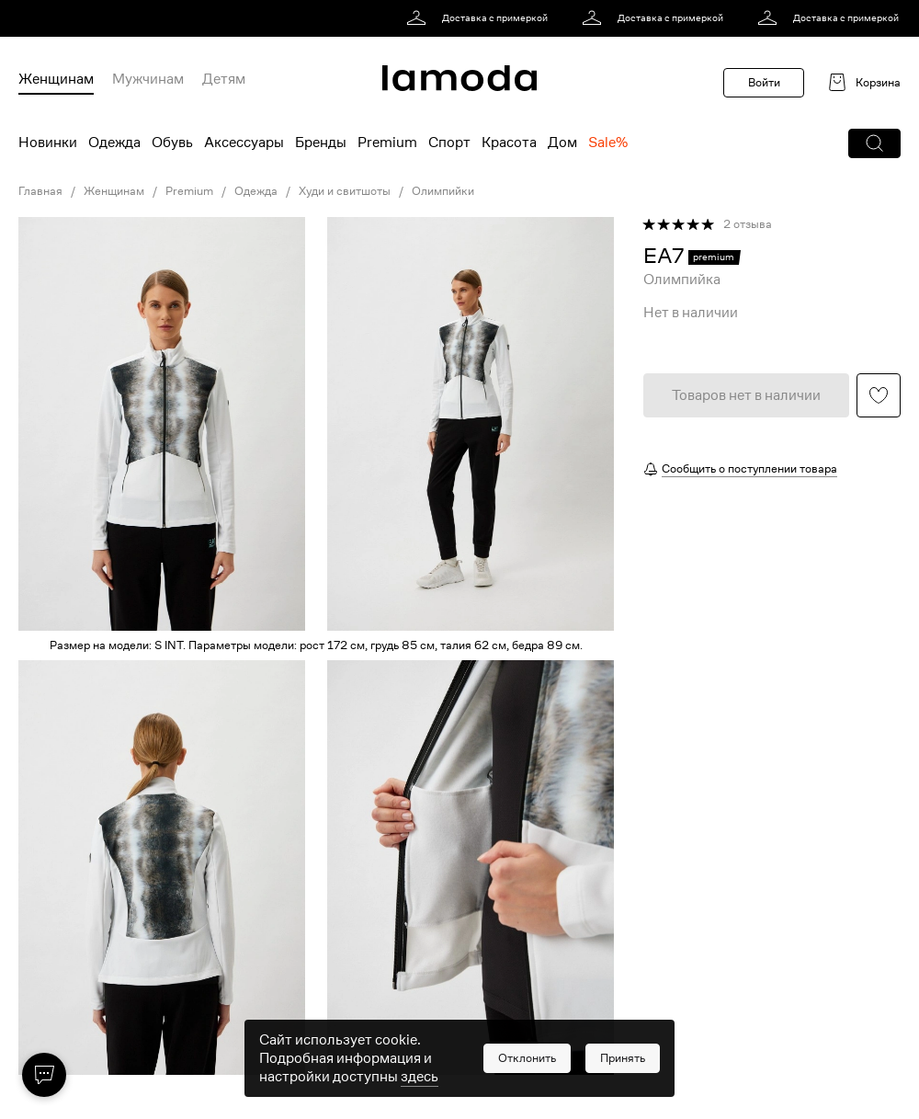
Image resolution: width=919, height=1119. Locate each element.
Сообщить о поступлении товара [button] (749, 468)
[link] (480, 18)
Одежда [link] (256, 191)
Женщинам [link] (114, 191)
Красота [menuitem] (509, 142)
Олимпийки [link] (443, 191)
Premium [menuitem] (387, 142)
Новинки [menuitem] (47, 142)
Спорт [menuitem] (449, 142)
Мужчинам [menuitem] (148, 79)
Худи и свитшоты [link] (345, 191)
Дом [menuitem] (562, 142)
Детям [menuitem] (223, 79)
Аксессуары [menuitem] (244, 142)
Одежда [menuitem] (114, 142)
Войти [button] (764, 82)
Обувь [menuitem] (172, 142)
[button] (874, 143)
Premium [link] (189, 191)
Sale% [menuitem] (608, 142)
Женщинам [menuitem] (56, 79)
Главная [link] (40, 191)
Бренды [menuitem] (320, 142)
